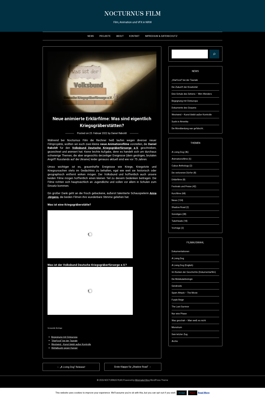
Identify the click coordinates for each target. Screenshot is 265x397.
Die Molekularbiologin (182, 279)
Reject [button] (192, 393)
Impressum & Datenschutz (161, 36)
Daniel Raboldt (120, 133)
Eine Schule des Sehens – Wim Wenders (192, 94)
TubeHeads (177, 221)
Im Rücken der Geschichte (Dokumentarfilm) (194, 272)
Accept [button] (181, 393)
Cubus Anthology (180, 165)
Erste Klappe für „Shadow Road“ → (132, 366)
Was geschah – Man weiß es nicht (189, 320)
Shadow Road (179, 207)
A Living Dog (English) (182, 265)
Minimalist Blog (142, 380)
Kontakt (134, 36)
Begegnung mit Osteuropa (185, 101)
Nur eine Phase (179, 313)
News (91, 36)
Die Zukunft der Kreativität (185, 87)
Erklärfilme (177, 179)
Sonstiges (177, 214)
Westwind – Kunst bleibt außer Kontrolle (192, 114)
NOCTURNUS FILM (132, 12)
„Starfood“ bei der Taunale (185, 80)
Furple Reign (178, 299)
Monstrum (177, 327)
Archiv (175, 341)
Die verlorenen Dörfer (182, 172)
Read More (204, 392)
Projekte (105, 36)
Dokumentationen (180, 251)
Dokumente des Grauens (184, 107)
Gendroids (177, 286)
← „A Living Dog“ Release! (71, 367)
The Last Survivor (180, 306)
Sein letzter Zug (179, 334)
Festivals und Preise (182, 186)
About (120, 36)
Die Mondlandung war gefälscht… (188, 128)
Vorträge (176, 228)
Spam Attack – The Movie (185, 292)
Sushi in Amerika (180, 121)
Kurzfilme (176, 193)
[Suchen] (214, 54)
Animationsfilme (180, 158)
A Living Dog (178, 152)
